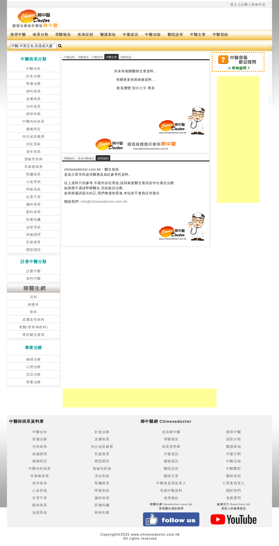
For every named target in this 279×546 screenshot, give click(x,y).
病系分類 (40, 35)
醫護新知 (108, 35)
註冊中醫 (33, 271)
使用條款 (171, 498)
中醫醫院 (233, 468)
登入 (233, 4)
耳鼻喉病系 (33, 166)
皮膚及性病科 (33, 319)
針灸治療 (33, 76)
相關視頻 (126, 57)
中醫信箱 (153, 35)
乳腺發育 (33, 242)
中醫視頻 (220, 35)
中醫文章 (198, 35)
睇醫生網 (34, 288)
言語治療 (33, 374)
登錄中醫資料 (171, 490)
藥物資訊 (171, 461)
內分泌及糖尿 (33, 136)
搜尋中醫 (18, 35)
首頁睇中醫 (171, 432)
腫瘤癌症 (33, 129)
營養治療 (33, 382)
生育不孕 (33, 197)
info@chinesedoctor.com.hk (103, 201)
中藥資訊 (130, 35)
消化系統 (33, 144)
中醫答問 (97, 57)
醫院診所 (175, 35)
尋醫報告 (63, 35)
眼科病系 (33, 212)
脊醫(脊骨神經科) (33, 327)
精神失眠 (33, 114)
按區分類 (233, 439)
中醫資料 (69, 57)
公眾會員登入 (233, 483)
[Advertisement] (167, 18)
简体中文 (258, 4)
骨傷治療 (33, 83)
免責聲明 (233, 498)
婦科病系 (33, 91)
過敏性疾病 (33, 159)
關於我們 (233, 490)
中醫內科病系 (33, 121)
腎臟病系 (33, 174)
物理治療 (33, 359)
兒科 (33, 297)
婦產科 (33, 304)
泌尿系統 (33, 227)
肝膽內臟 (33, 219)
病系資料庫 (171, 446)
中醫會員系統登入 (171, 483)
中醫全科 (33, 68)
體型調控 (33, 250)
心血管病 (33, 181)
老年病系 (33, 151)
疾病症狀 (85, 35)
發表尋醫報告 (86, 158)
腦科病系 (33, 204)
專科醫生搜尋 (33, 335)
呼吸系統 (33, 189)
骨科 (33, 312)
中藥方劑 (233, 454)
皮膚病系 (33, 99)
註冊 (244, 4)
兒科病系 (33, 106)
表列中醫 (33, 278)
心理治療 (33, 367)
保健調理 (33, 234)
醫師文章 (139, 88)
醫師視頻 (233, 476)
